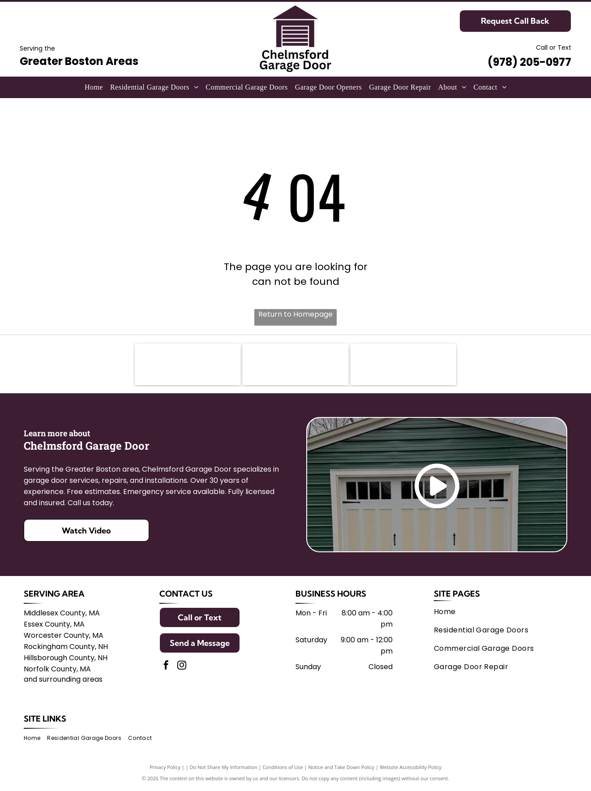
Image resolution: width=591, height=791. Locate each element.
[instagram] (181, 669)
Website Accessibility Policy (410, 769)
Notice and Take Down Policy (341, 769)
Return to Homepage (295, 314)
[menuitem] (94, 87)
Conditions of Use (282, 769)
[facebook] (166, 669)
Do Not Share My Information (223, 769)
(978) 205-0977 (529, 62)
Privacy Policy (165, 769)
